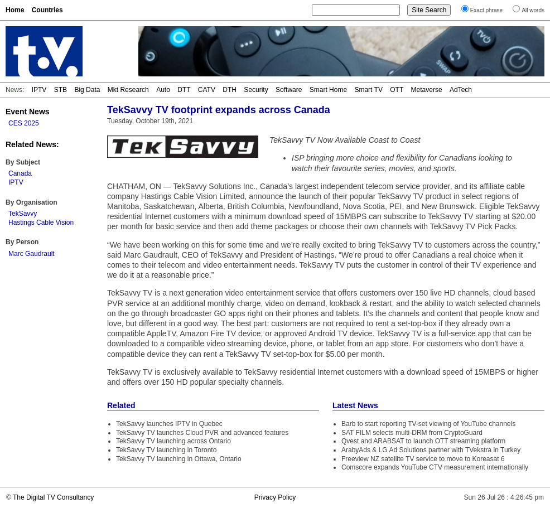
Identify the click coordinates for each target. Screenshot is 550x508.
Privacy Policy (275, 497)
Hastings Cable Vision (41, 222)
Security (256, 90)
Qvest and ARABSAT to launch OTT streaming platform (423, 441)
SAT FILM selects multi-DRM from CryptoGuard (412, 433)
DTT (183, 90)
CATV (206, 90)
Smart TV (368, 90)
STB (60, 90)
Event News (28, 111)
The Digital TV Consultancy (53, 497)
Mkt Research (128, 90)
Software (289, 90)
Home (15, 10)
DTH (230, 90)
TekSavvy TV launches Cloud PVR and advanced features (202, 433)
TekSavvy (22, 213)
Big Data (87, 90)
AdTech (461, 90)
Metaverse (426, 90)
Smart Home (328, 90)
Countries (47, 10)
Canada (20, 173)
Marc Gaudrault (31, 254)
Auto (163, 90)
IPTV (39, 90)
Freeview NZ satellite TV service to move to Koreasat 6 (423, 459)
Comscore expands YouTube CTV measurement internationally (434, 467)
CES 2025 (23, 123)
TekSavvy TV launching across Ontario (173, 441)
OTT (396, 90)
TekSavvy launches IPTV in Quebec (169, 424)
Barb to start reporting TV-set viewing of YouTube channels (428, 424)
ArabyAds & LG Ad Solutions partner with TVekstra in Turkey (430, 450)
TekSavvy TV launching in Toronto (166, 450)
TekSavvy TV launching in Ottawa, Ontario (179, 459)
